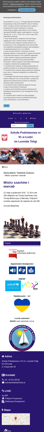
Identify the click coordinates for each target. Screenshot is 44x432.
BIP (5, 396)
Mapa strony (27, 113)
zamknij (7, 105)
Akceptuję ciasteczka (27, 10)
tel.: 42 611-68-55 (11, 380)
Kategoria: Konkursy (25, 173)
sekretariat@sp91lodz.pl (13, 383)
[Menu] (22, 167)
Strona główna (17, 113)
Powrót (8, 243)
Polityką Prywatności (17, 4)
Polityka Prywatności (12, 398)
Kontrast (33, 118)
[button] (2, 156)
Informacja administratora (22, 122)
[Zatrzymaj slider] (22, 162)
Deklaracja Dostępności (13, 401)
